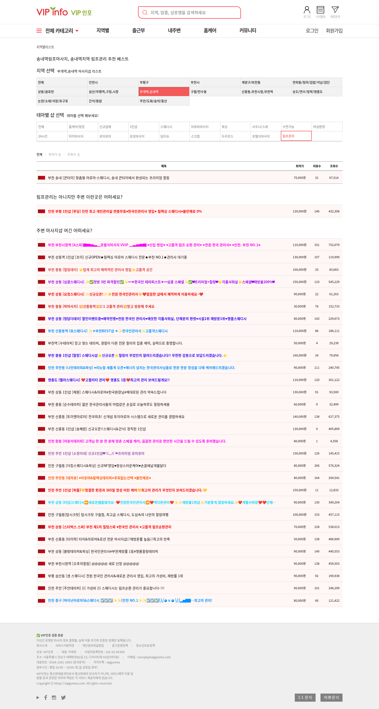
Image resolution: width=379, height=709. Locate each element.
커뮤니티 (248, 30)
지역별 (103, 30)
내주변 (175, 30)
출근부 (139, 30)
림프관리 (288, 136)
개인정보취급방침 (93, 645)
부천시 (195, 82)
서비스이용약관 (64, 645)
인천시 (93, 82)
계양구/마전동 (251, 82)
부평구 (144, 82)
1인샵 (133, 126)
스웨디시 (166, 126)
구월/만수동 (199, 91)
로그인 (312, 30)
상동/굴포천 (46, 91)
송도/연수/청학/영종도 (308, 91)
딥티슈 (164, 136)
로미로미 (105, 136)
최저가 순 (54, 154)
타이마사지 (76, 136)
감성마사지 (137, 136)
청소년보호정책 (145, 645)
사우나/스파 (260, 126)
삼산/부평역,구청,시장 (103, 91)
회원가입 (334, 30)
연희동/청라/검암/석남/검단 (311, 82)
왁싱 (224, 126)
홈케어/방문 (77, 126)
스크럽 (195, 136)
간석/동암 (95, 100)
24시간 (42, 136)
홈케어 (210, 30)
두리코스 (227, 136)
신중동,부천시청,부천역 (257, 91)
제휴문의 (331, 697)
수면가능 (288, 126)
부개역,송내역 (149, 91)
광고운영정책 (120, 645)
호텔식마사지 (261, 136)
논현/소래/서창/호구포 (53, 100)
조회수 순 (73, 154)
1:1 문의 (305, 697)
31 (317, 177)
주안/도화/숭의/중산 (153, 100)
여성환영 (319, 126)
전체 (41, 82)
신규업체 (105, 126)
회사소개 (41, 645)
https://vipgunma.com (69, 683)
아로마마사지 (200, 126)
